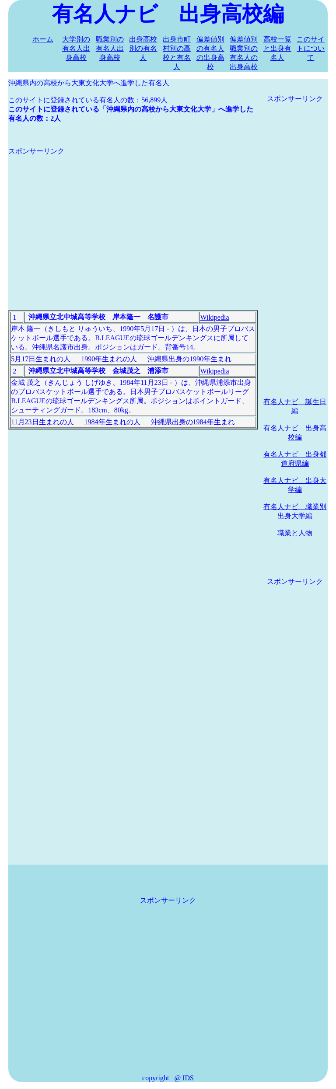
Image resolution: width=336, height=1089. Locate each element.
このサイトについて (311, 48)
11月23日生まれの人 (42, 422)
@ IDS (184, 1078)
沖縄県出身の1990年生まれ (189, 359)
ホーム (42, 39)
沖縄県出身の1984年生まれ (193, 422)
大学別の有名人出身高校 (76, 48)
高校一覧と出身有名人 (277, 48)
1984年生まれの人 (112, 422)
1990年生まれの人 (109, 359)
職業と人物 (294, 533)
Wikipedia (214, 317)
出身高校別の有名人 (143, 48)
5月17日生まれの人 (40, 359)
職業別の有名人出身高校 (110, 48)
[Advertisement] (133, 217)
